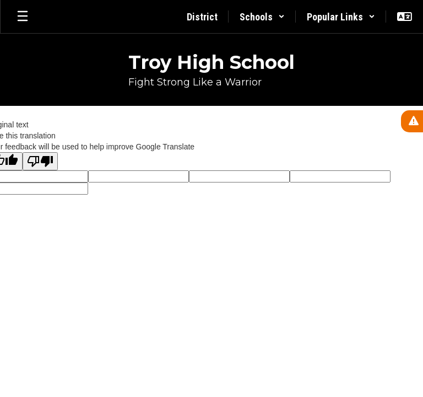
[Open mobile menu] (23, 16)
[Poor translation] (40, 161)
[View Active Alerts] (412, 121)
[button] (262, 16)
